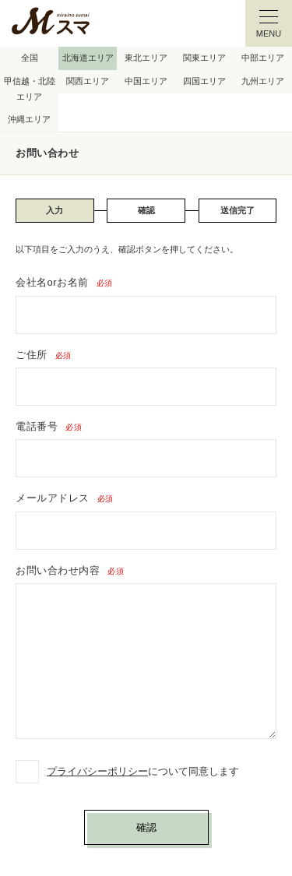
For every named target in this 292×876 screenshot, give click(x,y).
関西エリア (87, 81)
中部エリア (262, 57)
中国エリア (146, 81)
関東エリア (204, 57)
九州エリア (262, 81)
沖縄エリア (29, 119)
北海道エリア (88, 57)
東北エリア (146, 57)
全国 (29, 57)
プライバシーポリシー (97, 771)
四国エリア (204, 81)
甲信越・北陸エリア (29, 88)
